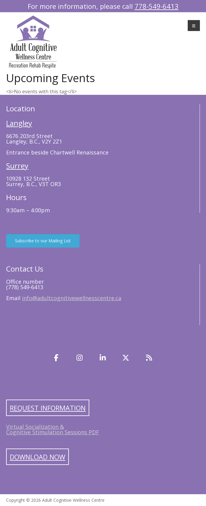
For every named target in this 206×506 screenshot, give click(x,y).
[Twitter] (126, 357)
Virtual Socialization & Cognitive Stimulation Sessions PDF (52, 429)
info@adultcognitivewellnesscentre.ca (71, 298)
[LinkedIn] (102, 357)
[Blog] (149, 357)
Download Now (37, 456)
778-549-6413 (157, 6)
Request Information (48, 407)
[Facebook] (56, 357)
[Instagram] (79, 357)
